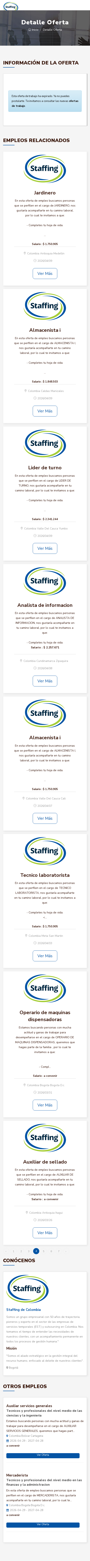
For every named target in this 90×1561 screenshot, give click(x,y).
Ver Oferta (43, 1455)
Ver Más (45, 273)
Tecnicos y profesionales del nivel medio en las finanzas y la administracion (44, 1482)
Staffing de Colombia (23, 1309)
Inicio (33, 30)
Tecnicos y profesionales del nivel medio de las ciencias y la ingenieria (44, 1413)
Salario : (37, 244)
